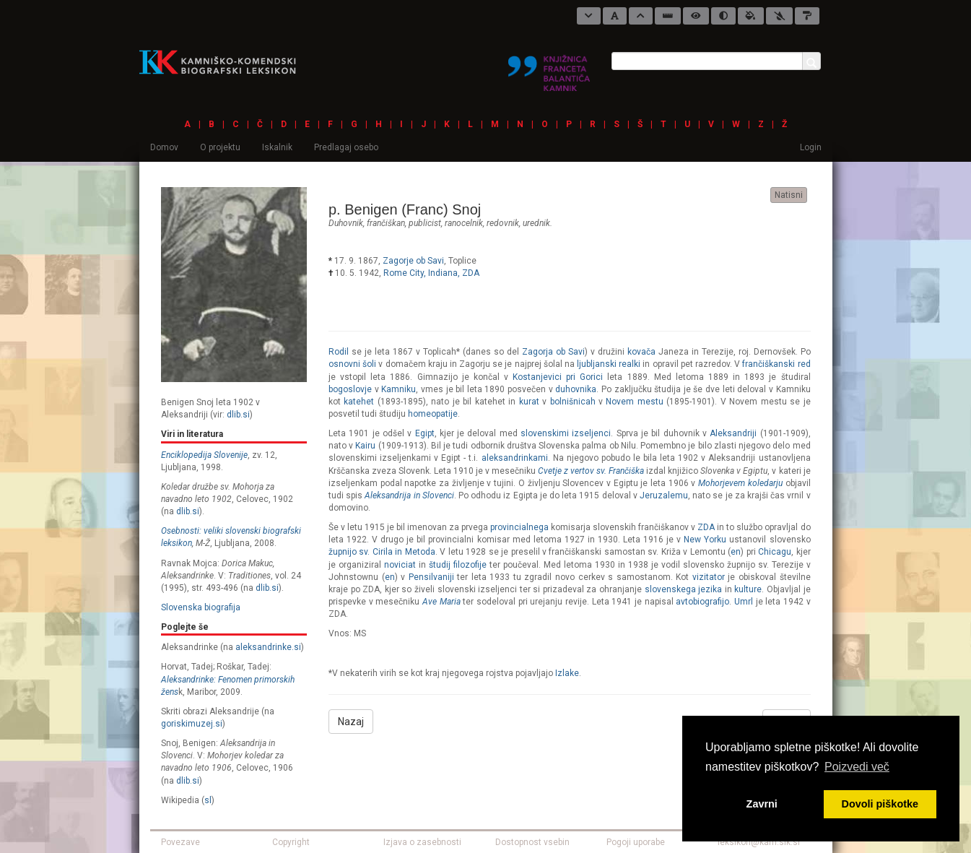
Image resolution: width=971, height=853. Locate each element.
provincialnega (519, 527)
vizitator (708, 577)
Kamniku (398, 389)
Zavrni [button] (762, 804)
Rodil (338, 352)
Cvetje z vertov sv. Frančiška (591, 471)
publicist (425, 223)
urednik (536, 223)
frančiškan (386, 223)
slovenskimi (545, 433)
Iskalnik (277, 147)
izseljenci (591, 433)
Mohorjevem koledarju (740, 483)
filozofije (470, 565)
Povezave (180, 842)
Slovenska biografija (200, 607)
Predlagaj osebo (346, 147)
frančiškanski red (776, 364)
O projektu (220, 147)
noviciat (400, 565)
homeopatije (433, 414)
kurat (529, 402)
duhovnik (345, 223)
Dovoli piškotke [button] (880, 804)
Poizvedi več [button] (856, 767)
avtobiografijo (702, 602)
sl (208, 800)
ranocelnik (464, 223)
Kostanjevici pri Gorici (558, 377)
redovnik (503, 223)
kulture (748, 589)
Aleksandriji (733, 433)
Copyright (291, 842)
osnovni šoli (352, 364)
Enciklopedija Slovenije (204, 455)
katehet (359, 402)
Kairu (365, 446)
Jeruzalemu (664, 495)
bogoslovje (350, 389)
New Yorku (705, 539)
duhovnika (575, 389)
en (736, 552)
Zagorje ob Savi (413, 261)
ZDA (706, 527)
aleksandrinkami (515, 458)
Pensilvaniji (431, 577)
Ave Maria (441, 602)
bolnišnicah (573, 402)
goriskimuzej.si (191, 724)
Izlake (567, 673)
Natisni (789, 195)
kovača (641, 352)
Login (811, 147)
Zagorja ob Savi (553, 352)
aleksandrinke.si (268, 647)
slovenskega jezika (684, 589)
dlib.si (238, 415)
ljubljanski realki (608, 364)
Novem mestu (634, 402)
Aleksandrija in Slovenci (409, 495)
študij (439, 565)
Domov (164, 147)
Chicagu (774, 552)
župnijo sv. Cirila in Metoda (381, 552)
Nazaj (351, 721)
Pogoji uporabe (635, 842)
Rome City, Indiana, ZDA (431, 273)
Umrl (743, 602)
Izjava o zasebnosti (422, 842)
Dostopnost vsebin (532, 842)
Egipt (425, 433)
